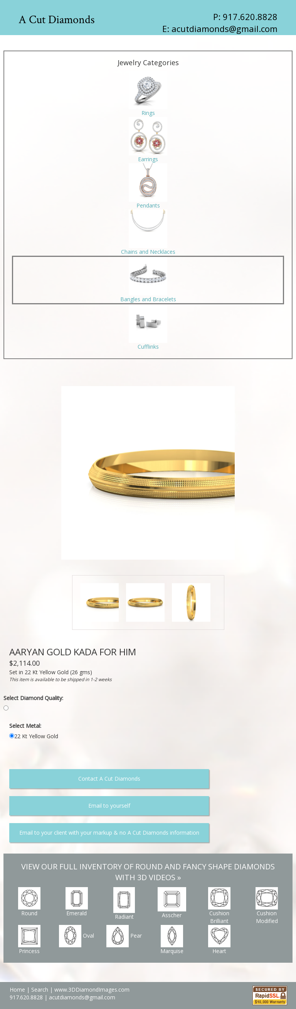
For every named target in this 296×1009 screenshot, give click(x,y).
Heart (219, 940)
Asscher (172, 903)
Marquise (171, 940)
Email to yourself (109, 805)
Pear (124, 936)
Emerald (77, 902)
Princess (29, 940)
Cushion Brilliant (219, 906)
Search (39, 989)
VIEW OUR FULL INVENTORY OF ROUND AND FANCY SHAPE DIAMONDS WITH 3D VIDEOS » (148, 872)
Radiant (124, 903)
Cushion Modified (267, 906)
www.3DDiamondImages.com (92, 989)
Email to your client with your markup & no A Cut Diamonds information (109, 832)
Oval (76, 936)
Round (29, 902)
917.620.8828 (27, 997)
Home (17, 989)
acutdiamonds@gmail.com (225, 28)
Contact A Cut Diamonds (109, 778)
